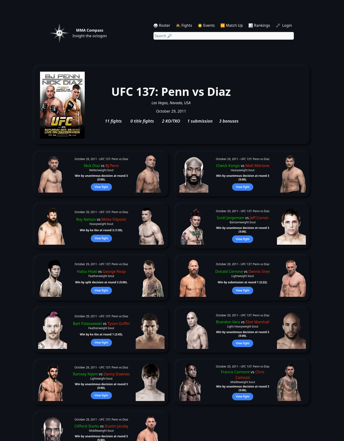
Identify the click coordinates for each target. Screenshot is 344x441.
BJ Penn (112, 165)
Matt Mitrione (257, 165)
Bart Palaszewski (87, 323)
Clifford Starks (86, 426)
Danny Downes (116, 374)
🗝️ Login (284, 25)
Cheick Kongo (228, 165)
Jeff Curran (259, 217)
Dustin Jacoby (116, 426)
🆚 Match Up (231, 25)
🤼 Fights (184, 25)
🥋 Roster (161, 25)
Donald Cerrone (229, 271)
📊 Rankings (259, 25)
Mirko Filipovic (113, 219)
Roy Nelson (86, 219)
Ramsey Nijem (85, 374)
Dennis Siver (259, 271)
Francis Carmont (235, 371)
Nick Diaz (92, 165)
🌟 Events (206, 25)
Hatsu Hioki (87, 271)
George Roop (114, 271)
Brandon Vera (228, 321)
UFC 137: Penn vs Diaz (113, 159)
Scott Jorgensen (230, 217)
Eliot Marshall (257, 321)
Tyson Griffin (119, 323)
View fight (101, 187)
